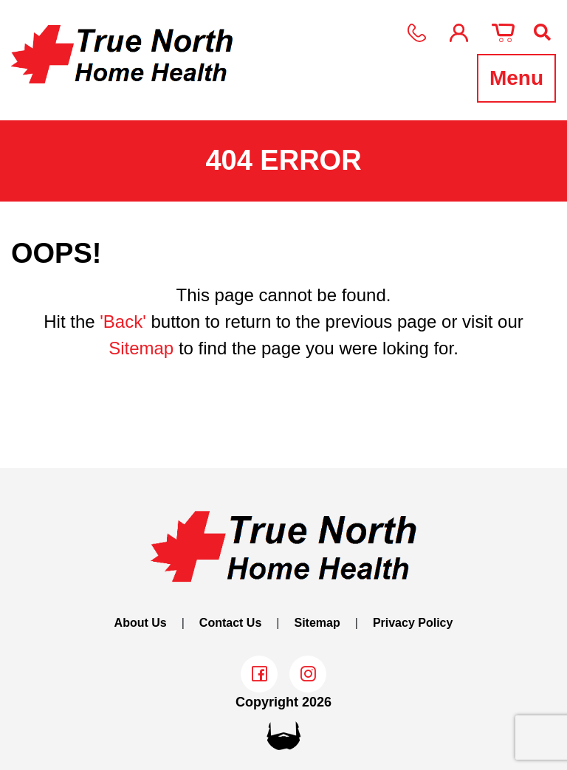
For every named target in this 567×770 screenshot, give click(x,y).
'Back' (123, 321)
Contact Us (230, 622)
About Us (140, 622)
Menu (516, 77)
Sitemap (141, 348)
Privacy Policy (413, 622)
